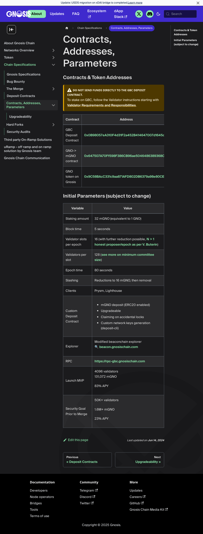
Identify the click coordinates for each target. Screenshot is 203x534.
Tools (34, 509)
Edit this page (75, 440)
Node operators (42, 497)
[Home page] (67, 28)
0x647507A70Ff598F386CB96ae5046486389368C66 (126, 156)
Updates (57, 14)
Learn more (135, 2)
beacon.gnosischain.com (118, 347)
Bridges (36, 503)
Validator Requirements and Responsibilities (101, 105)
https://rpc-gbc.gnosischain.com (120, 361)
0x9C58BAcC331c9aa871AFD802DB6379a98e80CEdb (126, 176)
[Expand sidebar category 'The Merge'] (53, 89)
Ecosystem (96, 13)
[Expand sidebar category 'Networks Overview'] (53, 50)
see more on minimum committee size (124, 257)
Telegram (89, 490)
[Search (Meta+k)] (180, 14)
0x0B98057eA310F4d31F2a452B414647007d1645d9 (125, 135)
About (36, 14)
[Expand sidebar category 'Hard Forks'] (53, 124)
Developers (38, 490)
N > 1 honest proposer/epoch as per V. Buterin (126, 241)
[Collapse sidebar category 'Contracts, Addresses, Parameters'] (53, 105)
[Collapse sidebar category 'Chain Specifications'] (53, 65)
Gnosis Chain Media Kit (149, 509)
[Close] (198, 3)
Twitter (87, 503)
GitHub (137, 503)
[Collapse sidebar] (32, 30)
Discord (87, 497)
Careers (137, 497)
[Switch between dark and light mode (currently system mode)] (158, 14)
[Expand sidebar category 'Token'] (53, 57)
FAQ (75, 14)
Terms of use (39, 516)
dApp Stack (120, 14)
